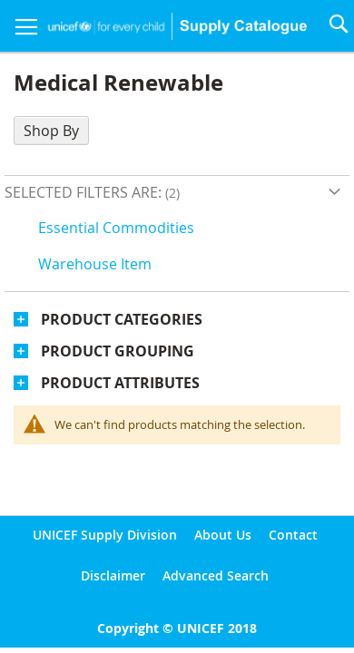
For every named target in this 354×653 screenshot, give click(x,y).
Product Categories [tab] (121, 319)
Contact (293, 534)
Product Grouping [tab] (117, 351)
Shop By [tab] (51, 131)
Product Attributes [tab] (120, 383)
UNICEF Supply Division (105, 534)
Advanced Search (215, 575)
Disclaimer (113, 575)
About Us (222, 534)
